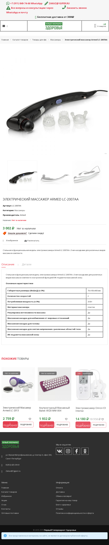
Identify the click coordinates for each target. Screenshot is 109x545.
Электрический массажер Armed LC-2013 (17, 410)
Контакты (5, 509)
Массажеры (55, 39)
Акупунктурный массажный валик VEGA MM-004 (54, 411)
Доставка (60, 492)
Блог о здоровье (63, 504)
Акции (4, 500)
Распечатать (33, 241)
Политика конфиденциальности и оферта (75, 513)
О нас (3, 504)
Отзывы (59, 509)
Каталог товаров (20, 39)
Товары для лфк (39, 39)
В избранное (12, 240)
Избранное (6, 496)
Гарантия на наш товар (66, 500)
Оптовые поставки (10, 513)
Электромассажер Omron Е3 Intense (91, 412)
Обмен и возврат (64, 496)
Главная (5, 39)
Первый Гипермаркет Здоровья (60, 530)
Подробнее (26, 426)
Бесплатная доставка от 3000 (54, 17)
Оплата (59, 487)
